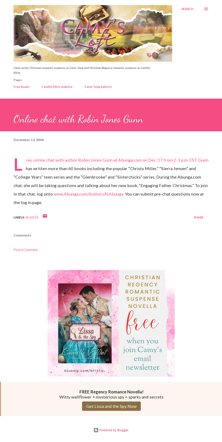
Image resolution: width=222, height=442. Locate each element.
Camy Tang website (98, 86)
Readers (32, 217)
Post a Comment (26, 250)
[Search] (187, 9)
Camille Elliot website (57, 86)
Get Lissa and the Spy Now (111, 406)
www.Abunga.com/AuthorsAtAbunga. (89, 193)
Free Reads (21, 86)
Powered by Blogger (111, 430)
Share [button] (199, 217)
